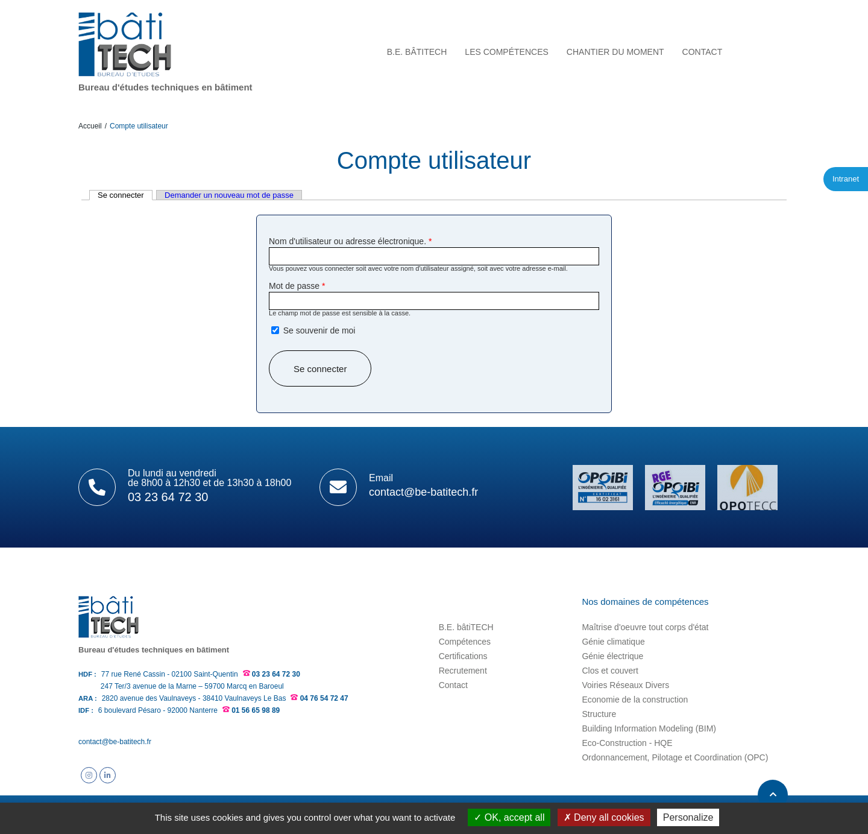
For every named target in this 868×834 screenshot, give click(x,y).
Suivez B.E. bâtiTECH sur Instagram (89, 775)
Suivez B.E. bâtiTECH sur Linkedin (107, 775)
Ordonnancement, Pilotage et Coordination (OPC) (675, 757)
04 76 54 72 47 (324, 698)
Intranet (845, 178)
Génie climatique (613, 641)
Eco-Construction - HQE (627, 743)
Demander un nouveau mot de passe (229, 195)
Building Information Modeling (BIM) (649, 728)
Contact (453, 685)
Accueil (90, 126)
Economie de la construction (635, 699)
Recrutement (463, 670)
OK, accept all (509, 817)
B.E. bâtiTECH (466, 627)
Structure (599, 714)
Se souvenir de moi (319, 330)
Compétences (465, 641)
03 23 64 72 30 (276, 674)
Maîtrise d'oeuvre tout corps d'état (645, 627)
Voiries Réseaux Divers (625, 685)
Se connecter (125, 195)
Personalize (688, 817)
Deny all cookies (604, 817)
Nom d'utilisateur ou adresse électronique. (350, 241)
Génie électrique (612, 656)
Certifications (463, 656)
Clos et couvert (610, 670)
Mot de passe (297, 286)
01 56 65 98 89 (255, 710)
